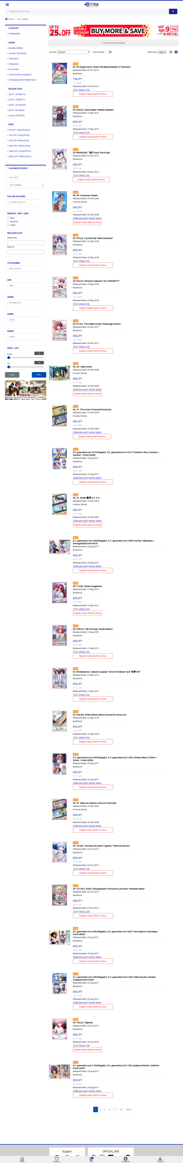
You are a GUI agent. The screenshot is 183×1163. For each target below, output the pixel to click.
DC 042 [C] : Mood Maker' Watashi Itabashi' (93, 109)
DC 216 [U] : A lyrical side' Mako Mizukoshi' (93, 238)
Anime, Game (95, 218)
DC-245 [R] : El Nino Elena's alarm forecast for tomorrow (99, 714)
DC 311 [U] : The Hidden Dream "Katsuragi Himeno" (97, 324)
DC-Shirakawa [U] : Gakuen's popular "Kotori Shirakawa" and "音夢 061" (107, 671)
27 (121, 1109)
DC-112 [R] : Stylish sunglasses (87, 586)
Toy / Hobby (22, 19)
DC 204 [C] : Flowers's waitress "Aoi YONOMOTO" (96, 281)
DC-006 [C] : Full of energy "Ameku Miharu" (93, 629)
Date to (10, 246)
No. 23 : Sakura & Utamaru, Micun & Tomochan (94, 803)
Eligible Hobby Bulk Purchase (93, 94)
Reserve (14, 221)
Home (9, 19)
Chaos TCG (84, 89)
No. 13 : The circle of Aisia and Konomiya (92, 409)
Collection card (80, 218)
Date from (12, 237)
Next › (129, 1109)
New (12, 218)
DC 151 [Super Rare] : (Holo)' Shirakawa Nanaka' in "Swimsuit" (102, 67)
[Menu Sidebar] (8, 5)
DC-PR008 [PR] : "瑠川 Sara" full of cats (91, 152)
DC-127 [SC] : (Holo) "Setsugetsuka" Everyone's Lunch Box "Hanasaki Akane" (109, 888)
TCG (75, 89)
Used (12, 225)
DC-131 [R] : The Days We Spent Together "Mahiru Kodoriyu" (101, 845)
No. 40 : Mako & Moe (82, 366)
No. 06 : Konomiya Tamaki (85, 195)
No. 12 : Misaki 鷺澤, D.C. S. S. (86, 497)
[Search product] (173, 11)
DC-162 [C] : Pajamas (83, 1022)
